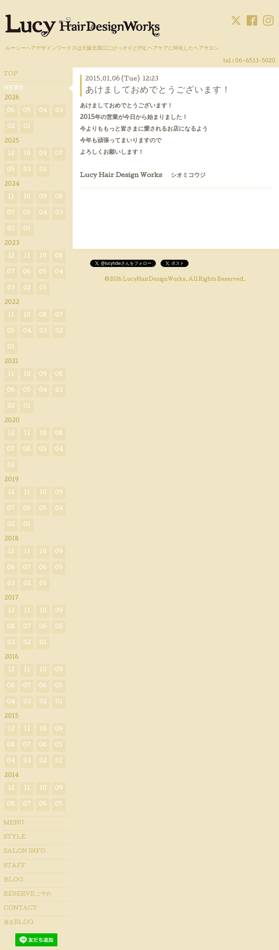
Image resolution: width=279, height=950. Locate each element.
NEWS (13, 88)
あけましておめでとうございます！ (157, 90)
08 (59, 197)
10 (27, 154)
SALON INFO (24, 852)
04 (43, 111)
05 (27, 111)
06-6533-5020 (255, 61)
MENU (14, 823)
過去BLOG (18, 923)
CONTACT (20, 909)
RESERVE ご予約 (27, 894)
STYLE (15, 837)
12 (11, 154)
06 (11, 111)
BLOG (13, 880)
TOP (11, 74)
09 (43, 154)
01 (27, 127)
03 (59, 111)
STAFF (14, 866)
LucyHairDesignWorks (154, 279)
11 (11, 197)
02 (11, 127)
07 (59, 154)
